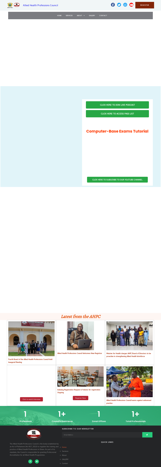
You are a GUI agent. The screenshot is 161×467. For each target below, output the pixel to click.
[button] (4, 54)
